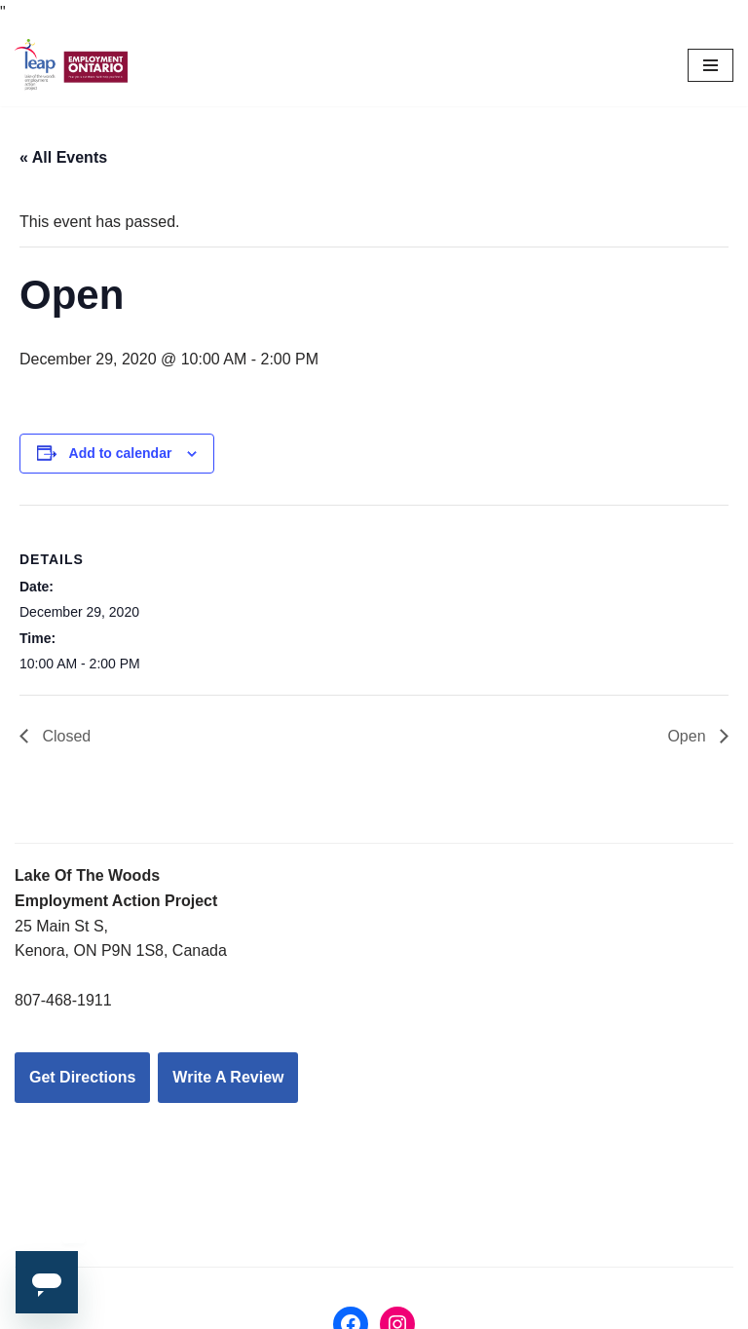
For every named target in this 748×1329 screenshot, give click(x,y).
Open (688, 736)
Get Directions (82, 1077)
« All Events (63, 157)
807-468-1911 (63, 1000)
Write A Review (227, 1077)
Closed (64, 736)
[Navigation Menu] (710, 65)
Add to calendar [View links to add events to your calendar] (120, 453)
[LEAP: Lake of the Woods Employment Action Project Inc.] (73, 66)
